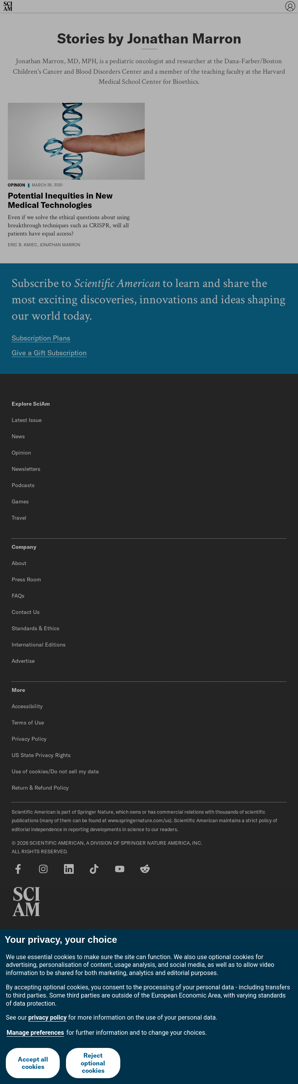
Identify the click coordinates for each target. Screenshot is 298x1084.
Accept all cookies (33, 1062)
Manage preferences (35, 1032)
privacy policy (47, 1017)
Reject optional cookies (93, 1062)
